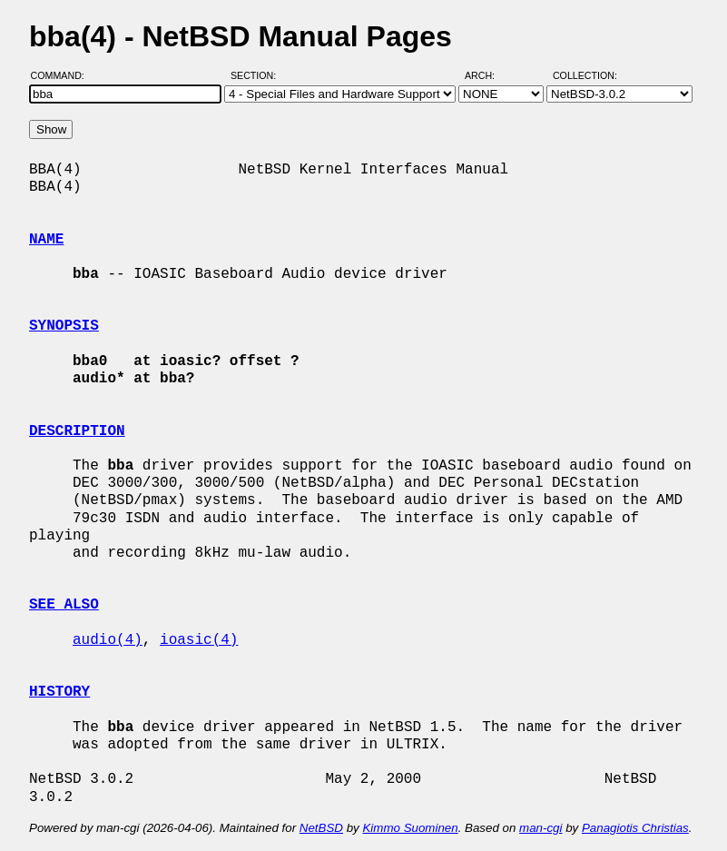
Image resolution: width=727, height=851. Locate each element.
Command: (63, 75)
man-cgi (540, 828)
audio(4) (107, 640)
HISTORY (59, 692)
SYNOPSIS (64, 326)
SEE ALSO (64, 605)
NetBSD (321, 828)
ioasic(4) (199, 640)
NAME (46, 240)
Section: (257, 75)
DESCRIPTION (77, 431)
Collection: (585, 75)
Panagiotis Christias (635, 828)
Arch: (488, 75)
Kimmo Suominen (409, 828)
